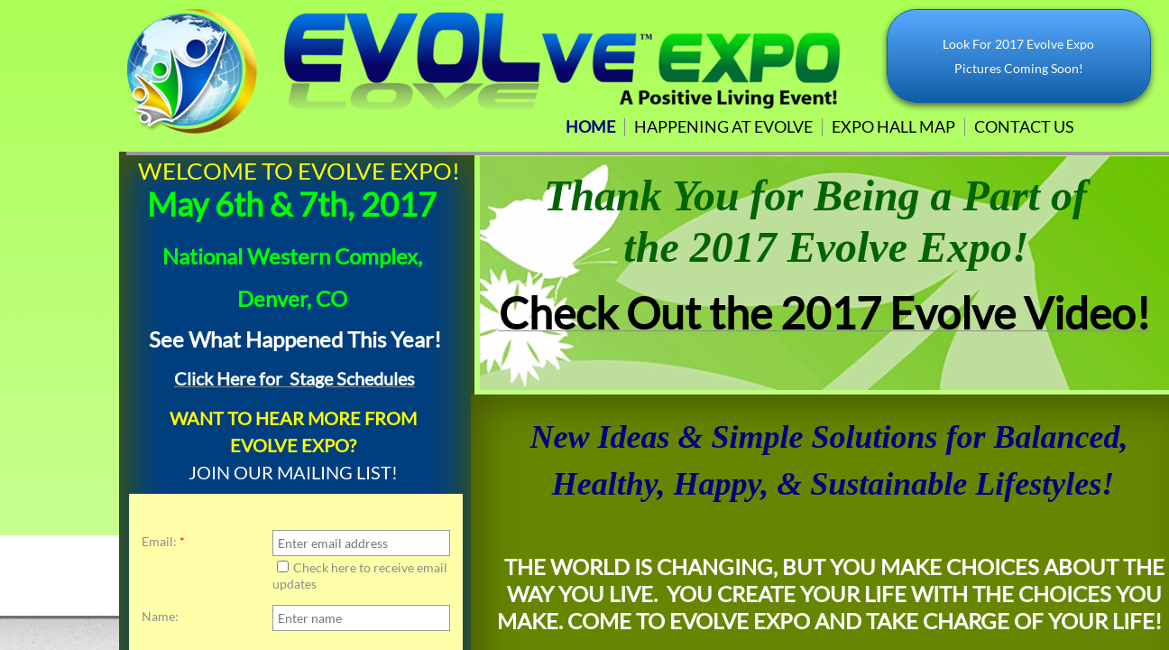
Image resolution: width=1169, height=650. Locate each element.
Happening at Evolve (723, 126)
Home (590, 126)
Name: (160, 616)
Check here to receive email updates (359, 575)
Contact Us (1024, 126)
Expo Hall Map (893, 126)
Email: (163, 541)
